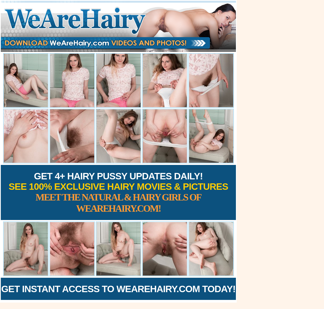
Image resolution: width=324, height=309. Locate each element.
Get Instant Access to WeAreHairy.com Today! (118, 289)
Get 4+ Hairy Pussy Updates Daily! (118, 192)
